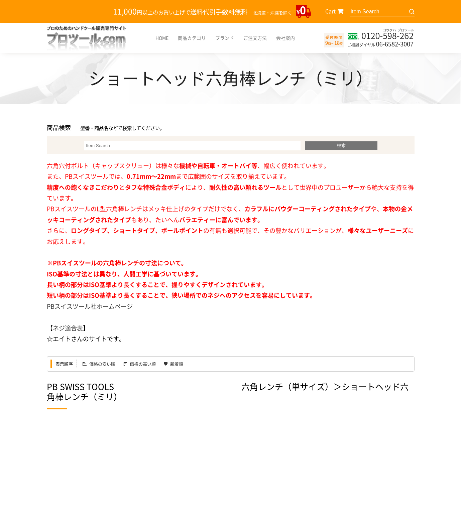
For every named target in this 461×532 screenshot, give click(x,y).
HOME (161, 37)
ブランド (224, 37)
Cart (330, 11)
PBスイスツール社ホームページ (90, 306)
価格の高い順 (143, 364)
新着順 (176, 364)
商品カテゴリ (192, 37)
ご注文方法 (255, 37)
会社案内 (285, 37)
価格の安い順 (102, 364)
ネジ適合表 (68, 327)
